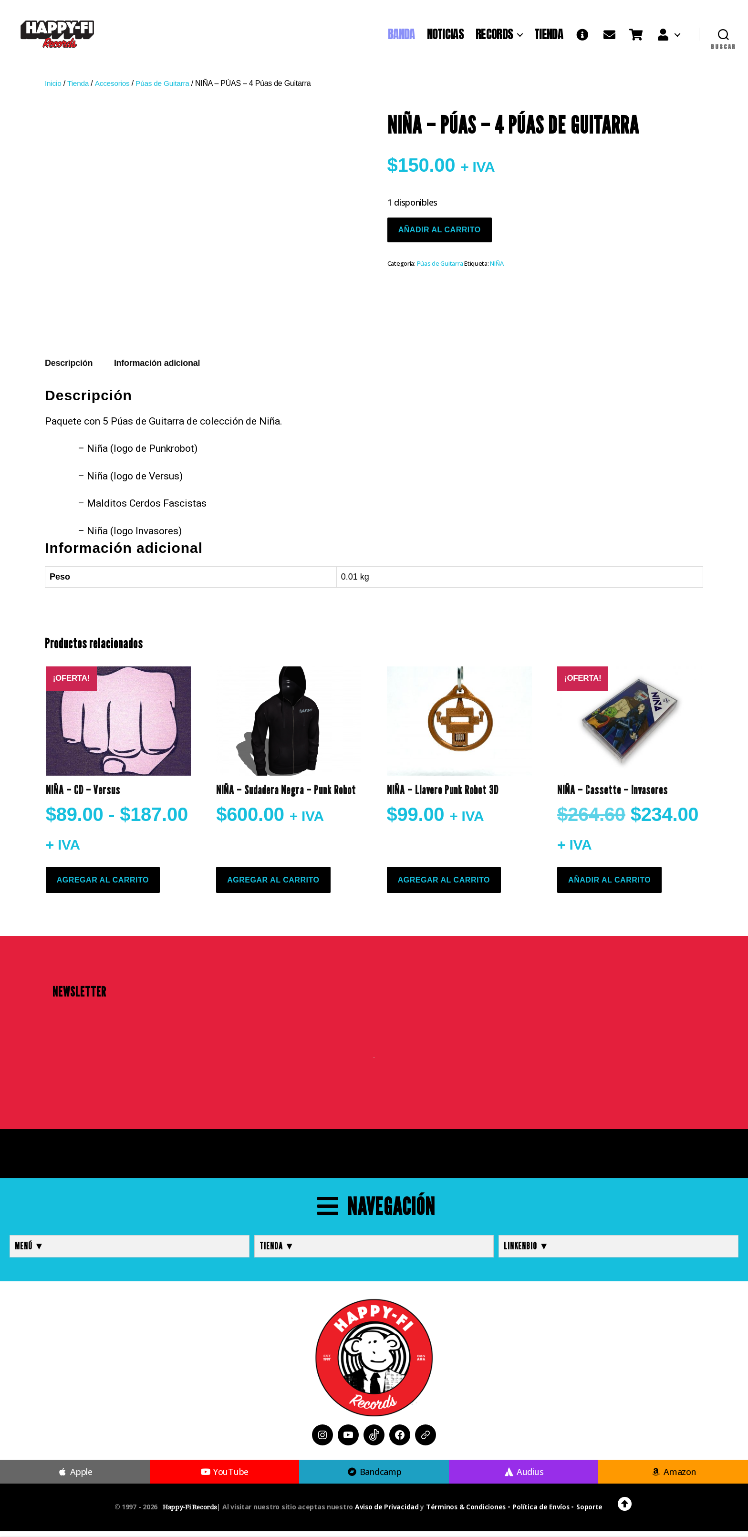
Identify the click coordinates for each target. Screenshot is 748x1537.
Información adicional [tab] (157, 369)
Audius (524, 1477)
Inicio (53, 89)
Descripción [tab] (69, 369)
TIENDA (548, 37)
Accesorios (113, 89)
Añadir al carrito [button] (609, 886)
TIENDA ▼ (277, 1251)
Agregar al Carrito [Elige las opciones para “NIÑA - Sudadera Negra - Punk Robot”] (273, 886)
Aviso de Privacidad (385, 1512)
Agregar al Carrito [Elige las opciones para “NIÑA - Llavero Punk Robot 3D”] (444, 886)
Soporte (591, 1512)
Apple (75, 1477)
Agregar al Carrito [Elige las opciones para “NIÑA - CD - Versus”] (103, 886)
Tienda (79, 89)
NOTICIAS (445, 37)
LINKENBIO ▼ (526, 1251)
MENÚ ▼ (29, 1251)
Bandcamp (373, 1477)
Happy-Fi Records (188, 1512)
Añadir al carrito (439, 235)
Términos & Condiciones (465, 1512)
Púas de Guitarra (166, 89)
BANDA (401, 37)
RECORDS (494, 37)
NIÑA (496, 269)
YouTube (224, 1477)
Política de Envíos (542, 1512)
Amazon (673, 1477)
